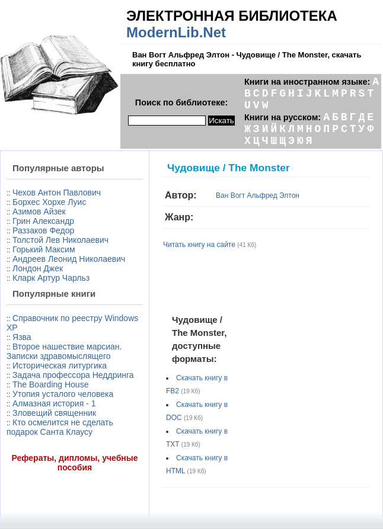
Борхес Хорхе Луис (49, 202)
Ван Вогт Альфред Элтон (257, 195)
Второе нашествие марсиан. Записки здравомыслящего (64, 351)
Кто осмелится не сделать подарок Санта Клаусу (60, 427)
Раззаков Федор (43, 230)
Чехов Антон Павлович (56, 192)
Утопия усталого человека (62, 394)
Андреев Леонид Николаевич (68, 259)
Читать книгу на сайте (199, 245)
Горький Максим (43, 249)
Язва (21, 337)
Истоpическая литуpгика (59, 365)
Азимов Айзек (39, 211)
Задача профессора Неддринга (73, 375)
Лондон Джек (37, 268)
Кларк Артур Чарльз (51, 278)
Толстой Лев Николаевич (60, 240)
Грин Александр (43, 221)
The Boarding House (50, 384)
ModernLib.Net (176, 32)
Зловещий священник (54, 413)
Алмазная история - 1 (53, 403)
